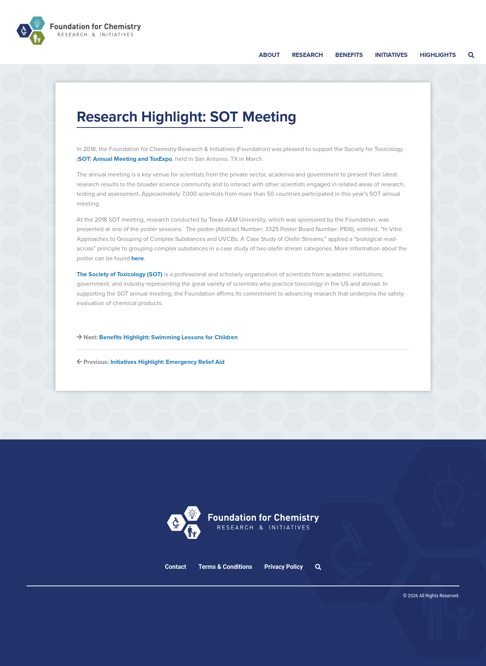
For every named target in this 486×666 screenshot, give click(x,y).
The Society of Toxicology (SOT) (120, 274)
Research (307, 55)
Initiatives (391, 55)
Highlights (438, 55)
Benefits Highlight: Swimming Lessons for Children (168, 337)
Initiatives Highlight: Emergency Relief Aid (167, 362)
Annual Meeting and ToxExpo (132, 159)
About (269, 55)
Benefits (349, 55)
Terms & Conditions (225, 566)
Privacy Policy (283, 566)
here (137, 258)
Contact (175, 566)
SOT (84, 159)
